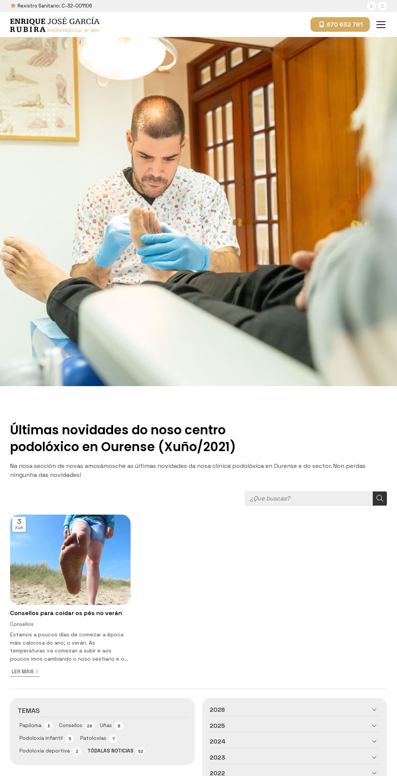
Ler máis (23, 671)
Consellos (22, 624)
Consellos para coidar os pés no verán (66, 613)
